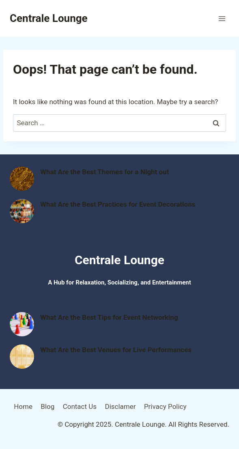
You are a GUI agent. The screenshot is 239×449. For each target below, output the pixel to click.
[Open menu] (221, 18)
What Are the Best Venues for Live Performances (116, 350)
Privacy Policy (165, 406)
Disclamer (120, 406)
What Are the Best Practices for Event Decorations (117, 204)
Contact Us (80, 406)
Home (23, 406)
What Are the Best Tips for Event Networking (109, 317)
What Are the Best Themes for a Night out (104, 172)
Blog (47, 406)
